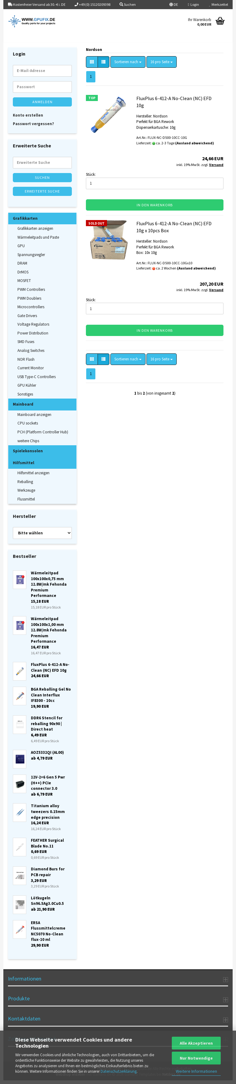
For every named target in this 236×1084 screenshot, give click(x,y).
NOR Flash (26, 362)
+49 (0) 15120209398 (92, 4)
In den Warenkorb (155, 208)
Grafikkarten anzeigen (35, 231)
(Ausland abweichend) (194, 146)
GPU (21, 249)
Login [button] (193, 4)
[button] (174, 4)
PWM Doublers (29, 301)
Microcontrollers (30, 310)
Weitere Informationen (196, 1071)
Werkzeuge (26, 494)
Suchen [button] (128, 4)
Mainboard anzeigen (34, 418)
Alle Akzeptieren (196, 1043)
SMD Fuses (25, 345)
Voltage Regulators (33, 328)
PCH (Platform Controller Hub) (42, 435)
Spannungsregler (31, 258)
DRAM (22, 266)
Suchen (42, 181)
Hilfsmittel (23, 466)
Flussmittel (26, 502)
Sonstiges (25, 397)
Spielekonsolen (28, 454)
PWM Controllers (31, 292)
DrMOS (22, 275)
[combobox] (128, 65)
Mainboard (23, 407)
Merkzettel (218, 4)
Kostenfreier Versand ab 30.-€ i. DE (36, 4)
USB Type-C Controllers (36, 380)
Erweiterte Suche (42, 194)
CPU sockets (27, 426)
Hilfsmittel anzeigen (33, 476)
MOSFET (24, 284)
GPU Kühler (26, 389)
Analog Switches (30, 353)
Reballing (25, 485)
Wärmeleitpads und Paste (38, 240)
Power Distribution (32, 336)
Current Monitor (30, 371)
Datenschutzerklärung (119, 1071)
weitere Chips (28, 444)
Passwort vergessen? (33, 127)
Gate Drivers (27, 319)
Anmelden (42, 105)
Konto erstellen (28, 118)
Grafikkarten (25, 221)
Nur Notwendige (196, 1058)
